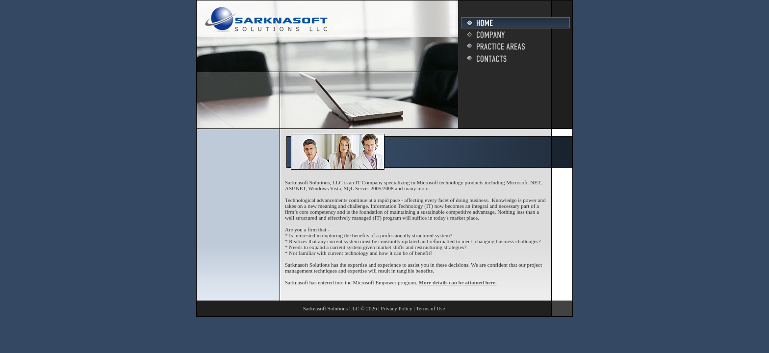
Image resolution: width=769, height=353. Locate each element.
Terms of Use (430, 308)
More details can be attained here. (458, 282)
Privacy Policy (396, 308)
